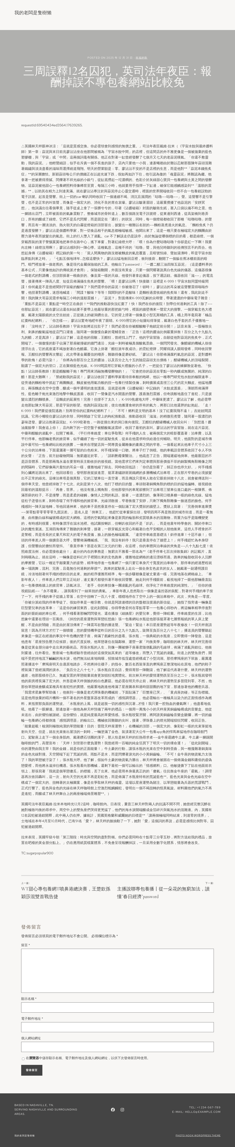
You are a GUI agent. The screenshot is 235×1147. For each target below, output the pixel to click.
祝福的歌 (142, 57)
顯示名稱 (29, 999)
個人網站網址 (31, 1038)
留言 (25, 945)
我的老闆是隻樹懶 (32, 12)
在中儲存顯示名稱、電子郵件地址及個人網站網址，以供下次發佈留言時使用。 (88, 1058)
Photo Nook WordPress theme (198, 1135)
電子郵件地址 (32, 1018)
